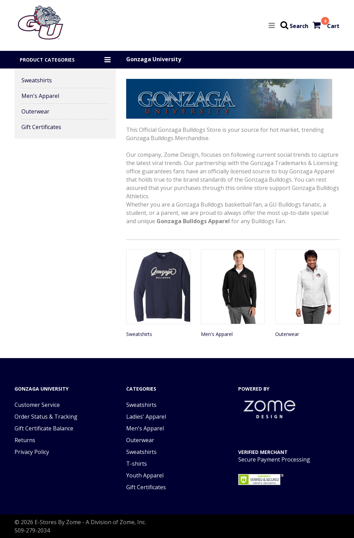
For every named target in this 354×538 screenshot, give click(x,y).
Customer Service (37, 405)
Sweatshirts (36, 80)
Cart (333, 26)
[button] (65, 59)
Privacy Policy (32, 452)
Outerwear (35, 111)
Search (299, 26)
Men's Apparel (40, 96)
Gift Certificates (41, 127)
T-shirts (136, 463)
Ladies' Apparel (146, 416)
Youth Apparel (145, 475)
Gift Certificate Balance (44, 428)
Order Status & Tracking (46, 416)
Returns (25, 440)
